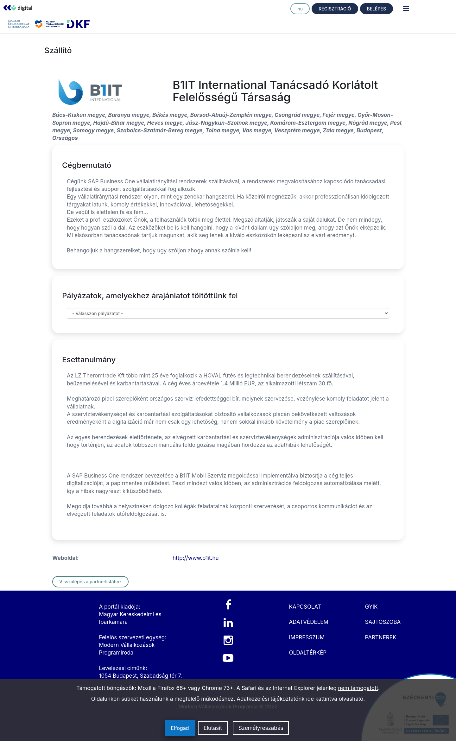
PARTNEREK (380, 637)
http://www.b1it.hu (196, 558)
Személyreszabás (260, 728)
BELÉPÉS (376, 8)
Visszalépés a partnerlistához (90, 581)
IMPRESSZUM (307, 637)
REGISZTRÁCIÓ (335, 8)
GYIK (371, 607)
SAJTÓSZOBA (383, 622)
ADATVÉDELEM (308, 622)
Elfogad (180, 728)
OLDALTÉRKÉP (308, 652)
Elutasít (213, 728)
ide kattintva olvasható (335, 699)
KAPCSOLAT (305, 607)
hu (300, 8)
